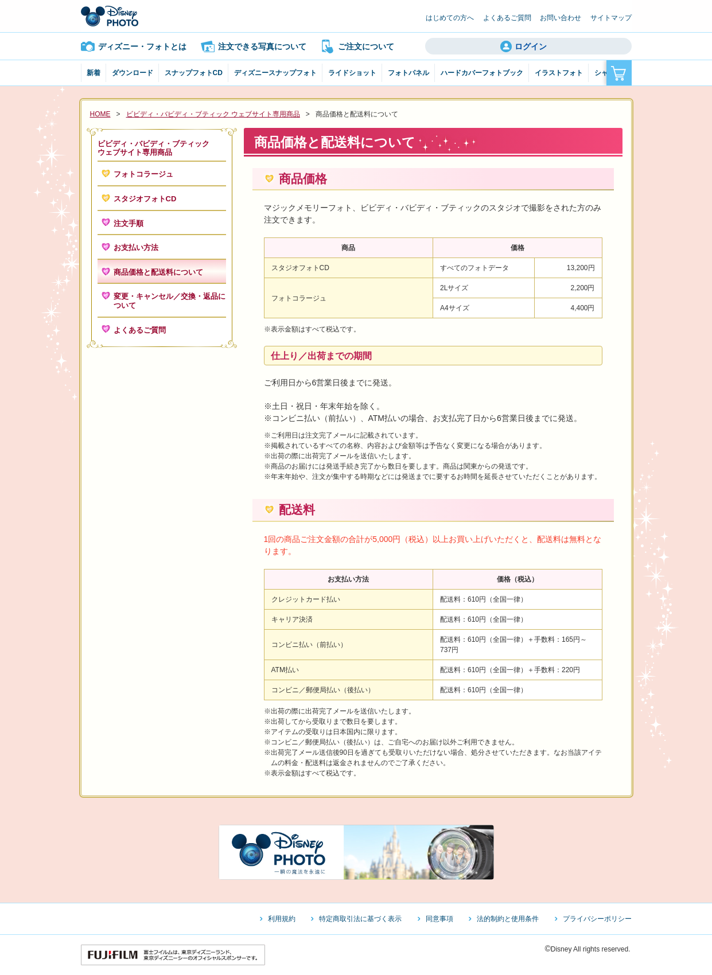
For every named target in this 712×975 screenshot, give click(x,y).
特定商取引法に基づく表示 (360, 919)
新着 (93, 73)
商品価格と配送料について (158, 272)
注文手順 (128, 223)
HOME (100, 114)
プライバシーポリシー (597, 919)
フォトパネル (408, 73)
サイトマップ (611, 18)
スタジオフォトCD (145, 198)
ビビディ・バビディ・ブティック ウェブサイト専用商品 (213, 114)
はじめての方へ (450, 18)
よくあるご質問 (507, 18)
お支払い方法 (136, 247)
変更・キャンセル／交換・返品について (169, 301)
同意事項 (439, 919)
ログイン (531, 46)
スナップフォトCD (194, 73)
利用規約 (281, 919)
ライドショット (352, 73)
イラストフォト (559, 73)
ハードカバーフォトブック (482, 73)
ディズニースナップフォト (275, 73)
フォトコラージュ (143, 174)
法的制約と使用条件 (508, 919)
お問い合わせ (560, 18)
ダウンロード (132, 73)
